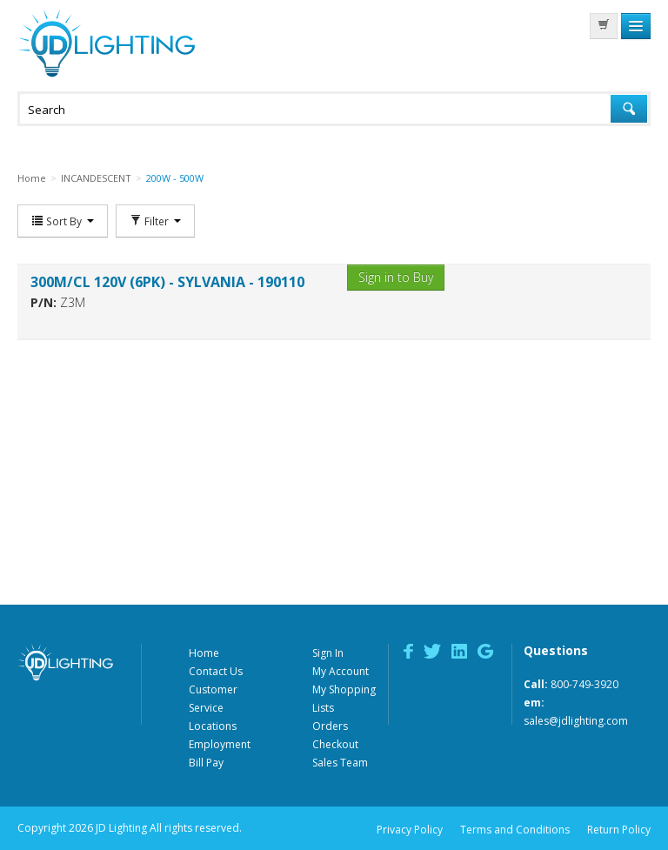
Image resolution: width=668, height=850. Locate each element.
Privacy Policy (410, 829)
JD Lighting (106, 43)
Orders (330, 726)
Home (204, 653)
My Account (340, 671)
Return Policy (619, 829)
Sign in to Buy (395, 277)
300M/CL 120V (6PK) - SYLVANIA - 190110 (167, 281)
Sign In (328, 653)
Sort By (62, 221)
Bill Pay (206, 762)
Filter (155, 221)
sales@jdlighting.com (576, 720)
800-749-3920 (584, 684)
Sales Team (340, 762)
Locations (213, 726)
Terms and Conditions (515, 829)
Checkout (335, 744)
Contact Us (216, 671)
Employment (219, 744)
